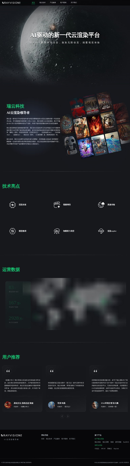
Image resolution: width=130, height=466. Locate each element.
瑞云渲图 (106, 442)
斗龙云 (97, 448)
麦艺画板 (118, 442)
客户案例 (63, 2)
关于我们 (74, 2)
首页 (33, 2)
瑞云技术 (42, 2)
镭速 (112, 442)
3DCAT (103, 448)
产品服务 (53, 2)
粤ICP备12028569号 (26, 462)
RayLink (116, 448)
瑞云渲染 (98, 442)
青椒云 (109, 448)
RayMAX (126, 442)
